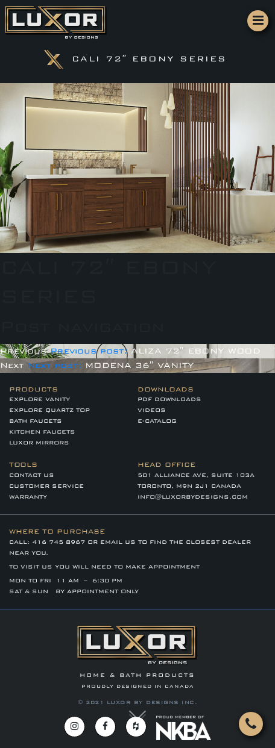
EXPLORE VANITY (39, 399)
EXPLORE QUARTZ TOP (49, 410)
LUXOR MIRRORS (39, 442)
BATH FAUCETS (35, 421)
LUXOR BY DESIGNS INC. (152, 702)
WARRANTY (28, 496)
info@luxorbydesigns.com (193, 496)
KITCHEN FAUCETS (42, 431)
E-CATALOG (157, 421)
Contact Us (31, 475)
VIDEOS (152, 410)
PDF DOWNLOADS (169, 399)
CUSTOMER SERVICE (46, 486)
